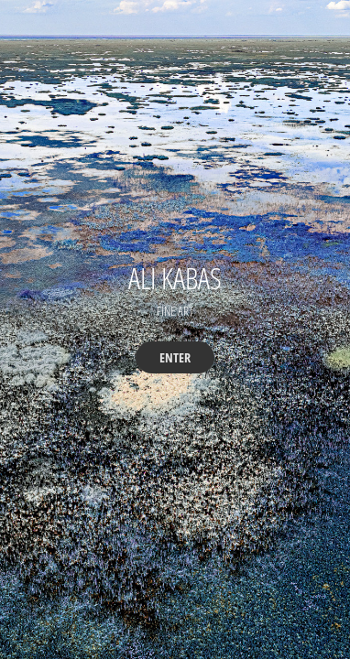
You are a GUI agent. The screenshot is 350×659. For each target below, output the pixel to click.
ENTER (175, 357)
